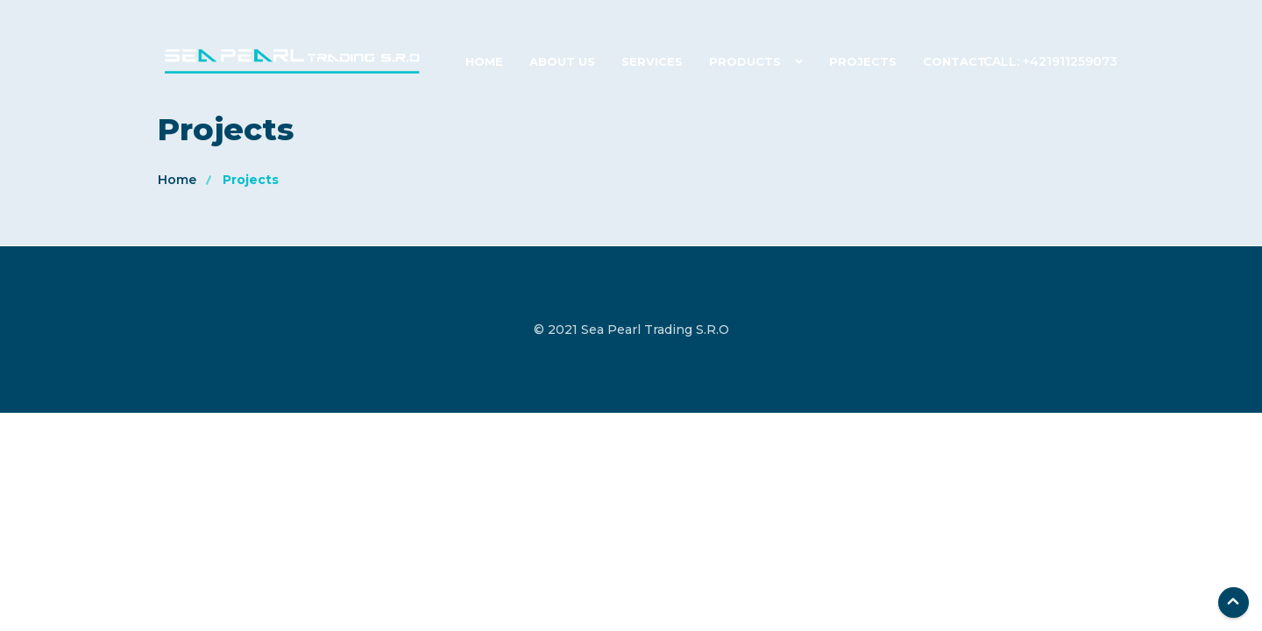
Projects (863, 61)
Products (745, 61)
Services (652, 61)
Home (484, 61)
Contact (954, 61)
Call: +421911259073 (1050, 61)
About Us (562, 61)
